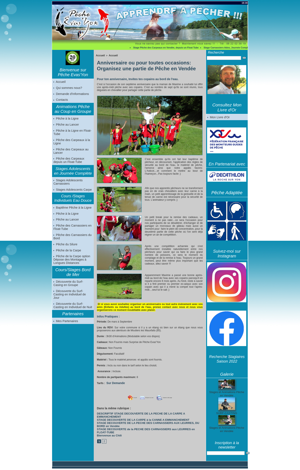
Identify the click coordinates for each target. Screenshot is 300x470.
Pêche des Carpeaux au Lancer (70, 153)
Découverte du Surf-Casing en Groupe (72, 288)
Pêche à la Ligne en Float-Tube (72, 134)
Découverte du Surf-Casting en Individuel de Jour (73, 298)
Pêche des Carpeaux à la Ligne (71, 143)
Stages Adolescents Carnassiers (68, 184)
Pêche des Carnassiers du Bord (72, 240)
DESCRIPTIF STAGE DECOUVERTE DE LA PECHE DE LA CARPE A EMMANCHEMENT (143, 412)
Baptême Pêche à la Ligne (72, 210)
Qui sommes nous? (67, 88)
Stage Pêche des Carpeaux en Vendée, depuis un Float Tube (167, 47)
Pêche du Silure (65, 248)
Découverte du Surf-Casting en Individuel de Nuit (73, 307)
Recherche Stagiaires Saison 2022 (227, 359)
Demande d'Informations (71, 94)
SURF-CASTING (227, 413)
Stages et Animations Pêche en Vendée (226, 394)
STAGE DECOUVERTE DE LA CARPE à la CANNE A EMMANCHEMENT (135, 415)
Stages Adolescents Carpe (72, 192)
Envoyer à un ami (142, 396)
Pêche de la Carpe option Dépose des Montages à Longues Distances (71, 265)
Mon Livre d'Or (218, 117)
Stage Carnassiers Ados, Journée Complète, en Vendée (235, 47)
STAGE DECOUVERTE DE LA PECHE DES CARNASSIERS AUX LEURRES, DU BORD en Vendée (149, 417)
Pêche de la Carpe (67, 255)
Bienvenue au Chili (107, 422)
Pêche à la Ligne (66, 119)
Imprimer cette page (172, 396)
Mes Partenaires (65, 323)
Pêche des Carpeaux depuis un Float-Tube (68, 162)
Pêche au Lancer (66, 126)
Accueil (59, 82)
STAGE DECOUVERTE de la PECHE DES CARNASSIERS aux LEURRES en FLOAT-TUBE (145, 420)
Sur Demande (114, 382)
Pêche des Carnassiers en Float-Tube (72, 231)
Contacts (61, 100)
